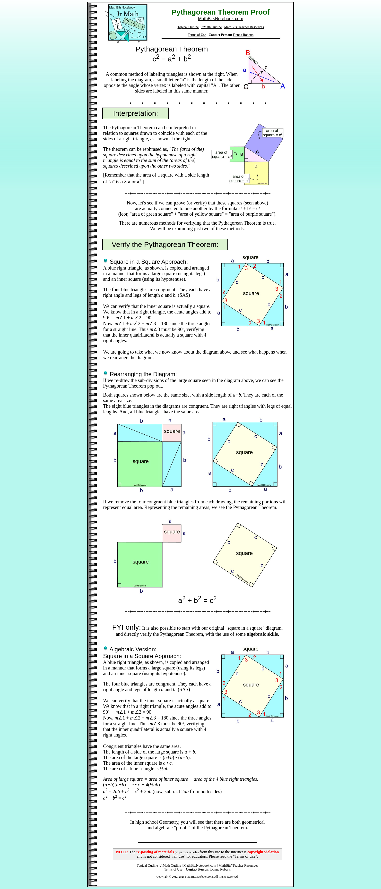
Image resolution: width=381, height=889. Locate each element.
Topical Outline (188, 27)
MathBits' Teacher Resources (244, 27)
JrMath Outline (211, 27)
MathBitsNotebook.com (220, 18)
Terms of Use (197, 35)
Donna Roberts (243, 35)
